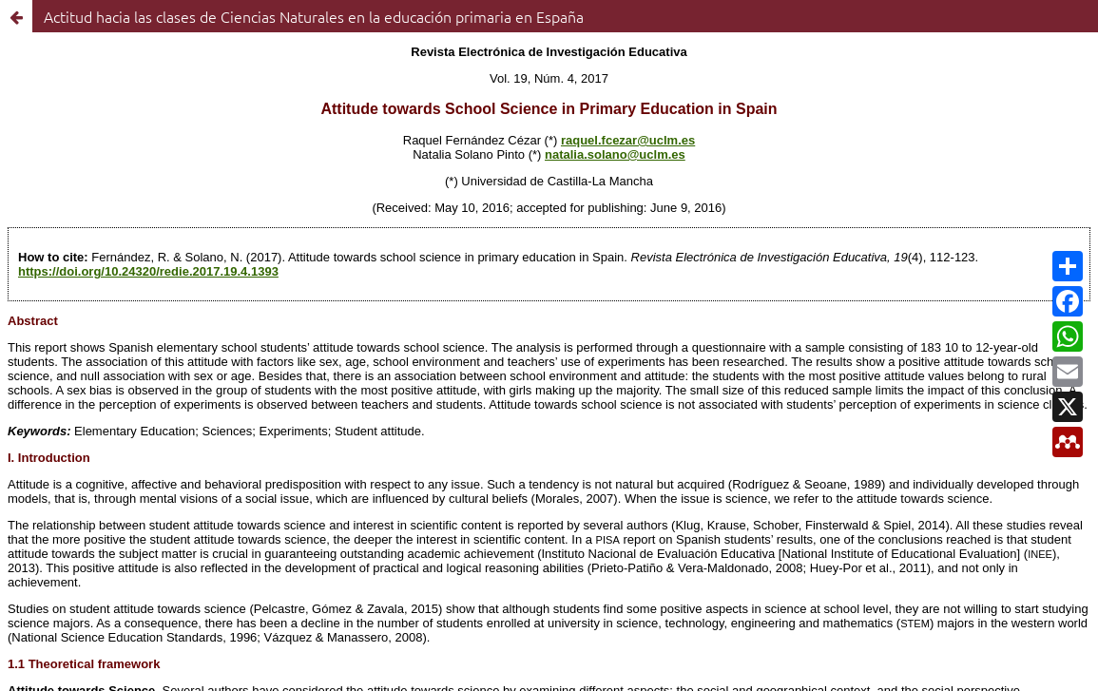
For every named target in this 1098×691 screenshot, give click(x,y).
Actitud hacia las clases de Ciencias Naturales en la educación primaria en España (314, 16)
